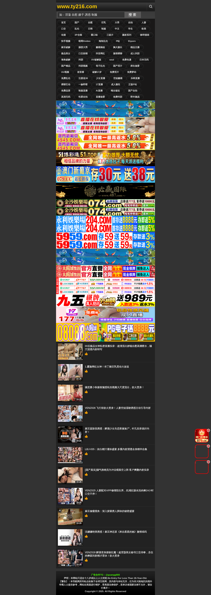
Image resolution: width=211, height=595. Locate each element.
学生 (130, 28)
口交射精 (83, 53)
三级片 (110, 35)
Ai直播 (99, 90)
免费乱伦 (65, 78)
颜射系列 (126, 35)
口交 (63, 28)
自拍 (130, 22)
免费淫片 (114, 72)
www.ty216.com (77, 6)
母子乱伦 (100, 66)
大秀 (117, 22)
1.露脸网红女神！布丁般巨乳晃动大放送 (107, 366)
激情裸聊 (117, 53)
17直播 (99, 84)
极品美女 (65, 53)
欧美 (144, 28)
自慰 (90, 22)
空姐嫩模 (117, 78)
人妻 (144, 22)
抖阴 (81, 59)
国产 (77, 22)
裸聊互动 (65, 84)
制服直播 (83, 90)
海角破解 (65, 59)
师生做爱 (134, 66)
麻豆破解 (65, 47)
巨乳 (103, 22)
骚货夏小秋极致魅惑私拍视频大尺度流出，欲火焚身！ (114, 387)
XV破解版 (96, 59)
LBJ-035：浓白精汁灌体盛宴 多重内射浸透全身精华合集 (116, 449)
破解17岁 (97, 72)
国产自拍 (132, 90)
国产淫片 (117, 66)
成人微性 (115, 84)
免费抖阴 (117, 97)
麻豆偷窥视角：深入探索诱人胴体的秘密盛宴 (109, 511)
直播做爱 (100, 97)
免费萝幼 (131, 72)
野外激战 (134, 97)
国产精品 (65, 66)
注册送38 (83, 78)
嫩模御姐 (100, 47)
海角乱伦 (103, 41)
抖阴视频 (83, 66)
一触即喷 (83, 84)
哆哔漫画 (144, 35)
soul (111, 59)
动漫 (63, 35)
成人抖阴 (134, 53)
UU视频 (65, 72)
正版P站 (132, 84)
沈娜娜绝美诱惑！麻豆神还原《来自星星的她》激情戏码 (116, 531)
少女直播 (100, 78)
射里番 (80, 72)
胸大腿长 (117, 47)
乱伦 (77, 28)
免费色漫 (126, 59)
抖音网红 (100, 53)
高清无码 (65, 97)
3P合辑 (78, 35)
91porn (132, 41)
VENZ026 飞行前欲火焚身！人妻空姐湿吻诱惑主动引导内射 (118, 408)
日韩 (90, 28)
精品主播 (134, 47)
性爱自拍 (83, 97)
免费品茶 (65, 90)
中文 (117, 28)
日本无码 (144, 59)
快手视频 (65, 41)
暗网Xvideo (84, 41)
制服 (103, 28)
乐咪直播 (135, 78)
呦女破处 (115, 90)
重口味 (94, 35)
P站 (118, 41)
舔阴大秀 (83, 47)
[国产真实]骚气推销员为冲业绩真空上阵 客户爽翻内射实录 (117, 469)
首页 (63, 22)
